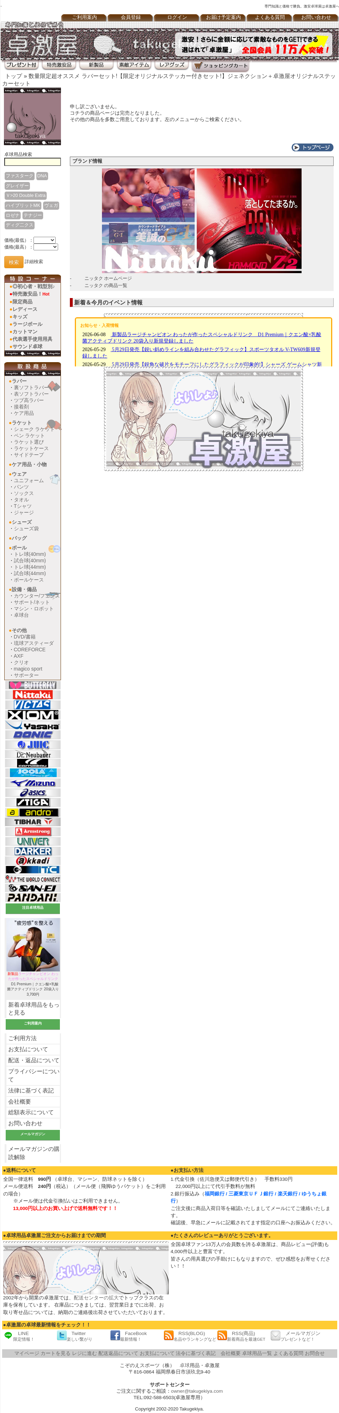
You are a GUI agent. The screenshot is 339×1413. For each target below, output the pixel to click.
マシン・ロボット (34, 608)
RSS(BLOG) (190, 1335)
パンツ (21, 487)
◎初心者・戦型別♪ (33, 286)
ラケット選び (29, 442)
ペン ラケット (29, 435)
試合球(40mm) (30, 560)
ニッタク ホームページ (108, 278)
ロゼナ (13, 215)
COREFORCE (30, 649)
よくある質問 (270, 17)
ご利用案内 (84, 17)
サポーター (26, 675)
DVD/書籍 (25, 637)
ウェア (19, 474)
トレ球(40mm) (30, 554)
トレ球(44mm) (30, 567)
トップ (13, 76)
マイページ (26, 1353)
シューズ (22, 522)
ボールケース (29, 580)
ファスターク (20, 175)
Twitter (74, 1335)
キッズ (19, 316)
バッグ (19, 538)
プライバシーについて (34, 1075)
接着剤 (21, 407)
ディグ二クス (20, 225)
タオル (21, 499)
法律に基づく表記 (31, 1091)
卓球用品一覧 (257, 1353)
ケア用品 (24, 413)
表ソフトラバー (31, 394)
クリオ (21, 662)
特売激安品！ (31, 294)
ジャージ (24, 512)
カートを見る (56, 1353)
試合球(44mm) (30, 573)
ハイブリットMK (23, 205)
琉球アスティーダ (34, 643)
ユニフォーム (29, 480)
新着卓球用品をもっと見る (34, 1009)
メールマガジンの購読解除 (34, 1153)
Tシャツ (23, 506)
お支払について (28, 1049)
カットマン (24, 331)
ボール (19, 548)
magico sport (28, 669)
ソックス (24, 493)
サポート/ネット (32, 602)
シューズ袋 (26, 528)
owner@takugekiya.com (197, 1391)
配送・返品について (34, 1060)
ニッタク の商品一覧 (106, 285)
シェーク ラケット (34, 429)
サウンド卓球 (27, 346)
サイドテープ (29, 455)
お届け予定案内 (223, 17)
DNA (42, 175)
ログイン (177, 17)
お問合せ (315, 1353)
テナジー (33, 215)
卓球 (185, 1365)
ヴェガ (51, 205)
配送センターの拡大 (96, 1297)
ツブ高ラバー (29, 400)
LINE (19, 1335)
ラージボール (27, 324)
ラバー (19, 381)
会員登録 (131, 17)
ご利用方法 (22, 1038)
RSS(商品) (241, 1335)
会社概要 (19, 1102)
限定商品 (22, 301)
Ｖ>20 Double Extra (26, 195)
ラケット (22, 423)
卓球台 (21, 615)
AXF (19, 656)
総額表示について (31, 1112)
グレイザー (17, 185)
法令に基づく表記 (196, 1353)
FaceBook (128, 1335)
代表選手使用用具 (32, 339)
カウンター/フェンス (37, 596)
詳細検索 (34, 262)
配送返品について (118, 1353)
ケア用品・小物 (29, 464)
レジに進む (84, 1353)
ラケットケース (31, 448)
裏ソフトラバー (31, 387)
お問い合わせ (25, 1123)
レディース (24, 309)
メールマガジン (295, 1335)
